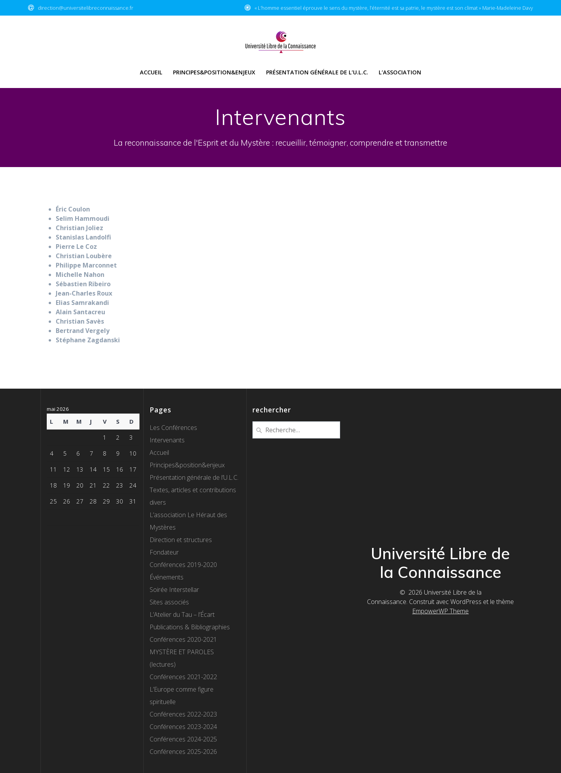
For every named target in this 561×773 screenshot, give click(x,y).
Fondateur (164, 552)
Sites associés (169, 602)
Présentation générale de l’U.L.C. (317, 72)
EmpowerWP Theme (440, 611)
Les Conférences (173, 427)
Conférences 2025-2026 (183, 751)
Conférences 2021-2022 (183, 677)
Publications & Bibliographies (190, 627)
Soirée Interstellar (174, 589)
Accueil (151, 72)
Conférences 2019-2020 (183, 564)
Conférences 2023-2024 (183, 726)
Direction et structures (181, 539)
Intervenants (167, 440)
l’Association (400, 72)
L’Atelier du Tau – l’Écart (182, 614)
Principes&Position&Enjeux (214, 72)
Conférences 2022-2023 (183, 714)
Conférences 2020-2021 (183, 639)
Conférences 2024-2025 (183, 739)
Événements (166, 577)
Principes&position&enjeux (187, 465)
